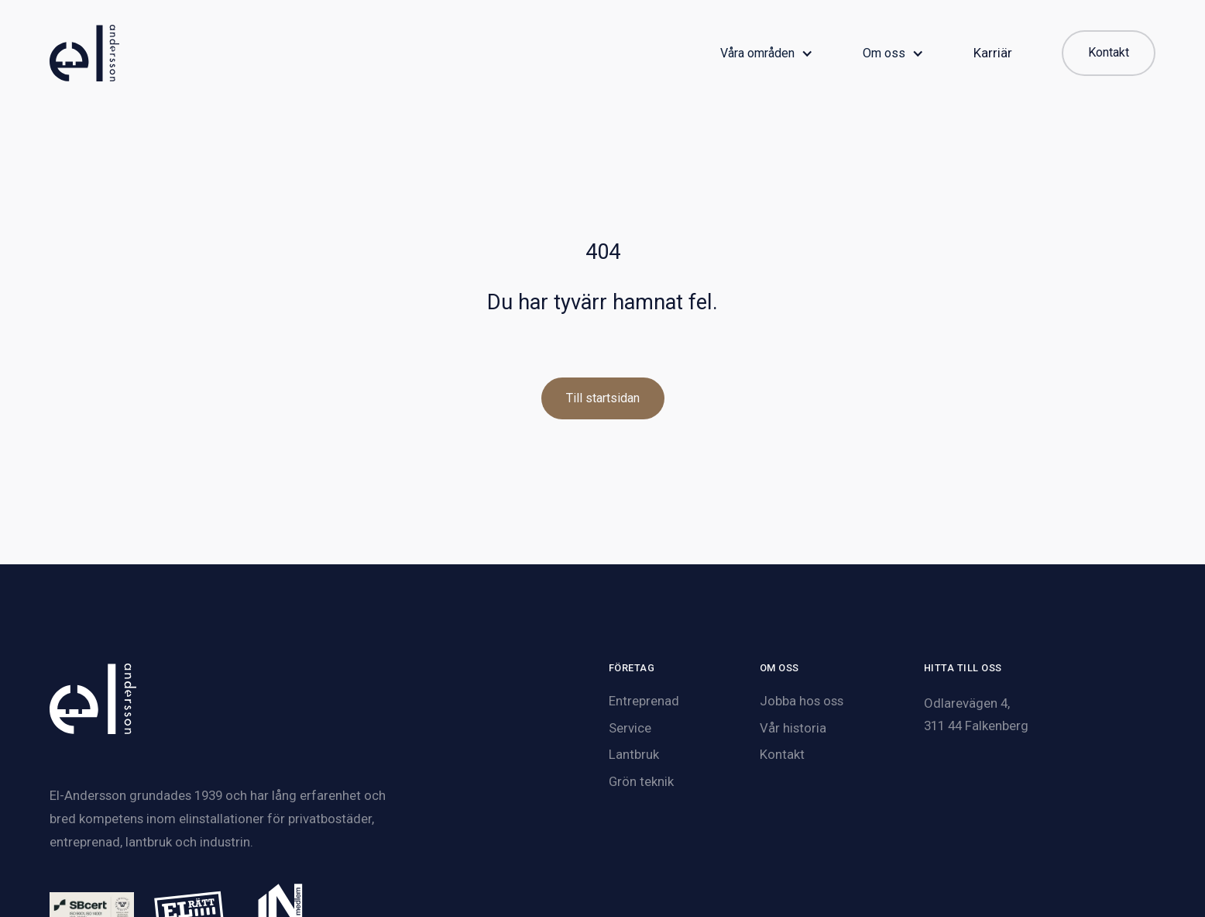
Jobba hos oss (801, 700)
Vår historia (793, 728)
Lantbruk (634, 754)
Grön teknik (641, 781)
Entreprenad (644, 700)
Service (630, 728)
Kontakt (782, 754)
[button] (766, 54)
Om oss (884, 53)
